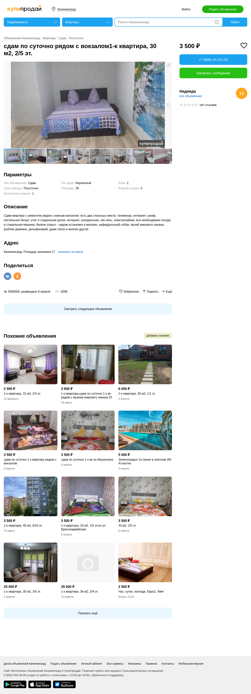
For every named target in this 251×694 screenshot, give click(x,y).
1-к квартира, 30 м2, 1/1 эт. (136, 393)
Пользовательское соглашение (142, 670)
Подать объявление (223, 9)
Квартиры (49, 38)
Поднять (153, 291)
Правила (151, 663)
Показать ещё (87, 613)
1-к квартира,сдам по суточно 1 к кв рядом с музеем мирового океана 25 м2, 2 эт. (86, 395)
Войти (186, 9)
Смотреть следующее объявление (88, 309)
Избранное (131, 291)
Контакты (168, 663)
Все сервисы (115, 663)
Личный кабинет (91, 663)
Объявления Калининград (22, 38)
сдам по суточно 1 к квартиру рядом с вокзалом (30, 461)
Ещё (169, 291)
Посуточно (76, 38)
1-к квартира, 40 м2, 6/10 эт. (23, 525)
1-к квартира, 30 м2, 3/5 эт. (22, 591)
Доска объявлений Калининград (25, 663)
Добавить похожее (158, 335)
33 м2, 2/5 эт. (127, 525)
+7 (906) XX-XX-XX (213, 60)
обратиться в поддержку (107, 675)
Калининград (67, 9)
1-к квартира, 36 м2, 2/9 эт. (79, 591)
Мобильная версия (191, 663)
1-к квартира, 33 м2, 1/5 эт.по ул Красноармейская (83, 527)
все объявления (191, 96)
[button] (169, 65)
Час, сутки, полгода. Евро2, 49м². (141, 591)
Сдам (62, 38)
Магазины (134, 663)
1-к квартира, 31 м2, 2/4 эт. (22, 393)
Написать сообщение (213, 73)
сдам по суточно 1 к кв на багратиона (87, 459)
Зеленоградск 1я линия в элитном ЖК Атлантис (144, 461)
